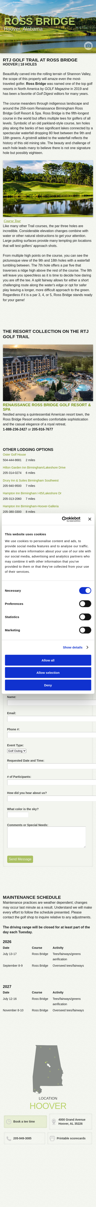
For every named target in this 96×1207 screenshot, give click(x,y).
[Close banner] (89, 519)
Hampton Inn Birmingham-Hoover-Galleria (31, 506)
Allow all (48, 660)
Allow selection (48, 672)
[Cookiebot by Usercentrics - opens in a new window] (61, 519)
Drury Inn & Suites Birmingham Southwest (31, 480)
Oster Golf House (14, 454)
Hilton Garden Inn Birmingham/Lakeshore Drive (34, 467)
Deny (48, 685)
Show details (73, 647)
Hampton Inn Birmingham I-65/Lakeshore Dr (32, 493)
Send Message (20, 859)
